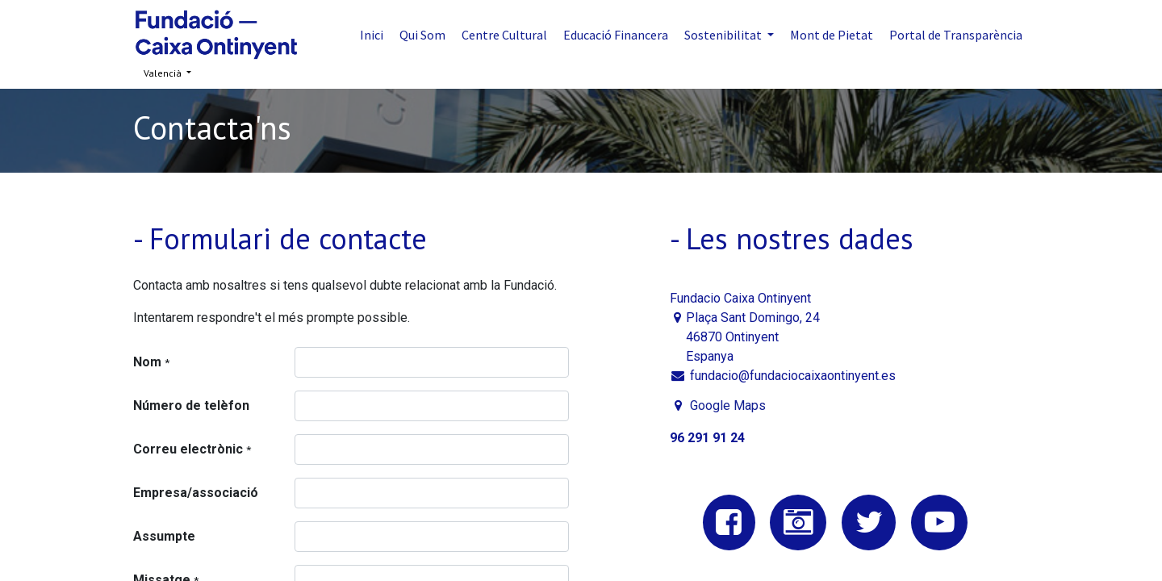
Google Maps (728, 405)
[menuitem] (371, 35)
